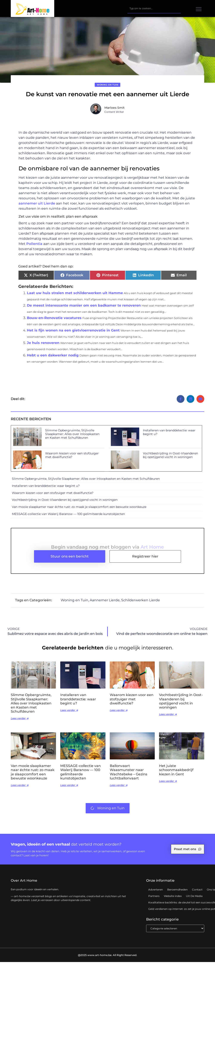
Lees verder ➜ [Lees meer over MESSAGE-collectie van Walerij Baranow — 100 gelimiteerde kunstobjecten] (69, 788)
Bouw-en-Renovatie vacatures (54, 321)
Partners (153, 899)
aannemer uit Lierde (37, 207)
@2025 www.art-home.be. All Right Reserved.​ (107, 958)
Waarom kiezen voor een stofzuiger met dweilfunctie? (72, 458)
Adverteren (155, 892)
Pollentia (34, 247)
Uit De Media (194, 899)
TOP (201, 1030)
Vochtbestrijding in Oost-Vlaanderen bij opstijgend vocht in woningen (170, 458)
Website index (173, 899)
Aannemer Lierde (105, 603)
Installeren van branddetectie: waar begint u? (169, 435)
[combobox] (154, 8)
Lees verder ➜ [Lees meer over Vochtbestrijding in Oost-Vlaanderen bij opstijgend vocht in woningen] (168, 717)
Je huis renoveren (43, 346)
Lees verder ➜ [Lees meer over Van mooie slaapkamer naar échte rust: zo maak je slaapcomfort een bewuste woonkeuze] (19, 788)
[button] (199, 9)
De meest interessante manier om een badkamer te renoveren (84, 308)
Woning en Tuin (107, 87)
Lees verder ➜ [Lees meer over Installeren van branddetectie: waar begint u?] (69, 713)
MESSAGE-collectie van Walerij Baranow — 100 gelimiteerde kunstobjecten (68, 517)
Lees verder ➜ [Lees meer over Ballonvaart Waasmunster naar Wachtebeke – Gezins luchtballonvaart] (118, 788)
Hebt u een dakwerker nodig (53, 358)
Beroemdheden (177, 892)
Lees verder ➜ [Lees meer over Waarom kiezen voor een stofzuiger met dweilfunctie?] (118, 713)
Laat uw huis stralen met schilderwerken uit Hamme (75, 296)
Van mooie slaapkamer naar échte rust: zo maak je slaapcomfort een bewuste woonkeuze (79, 510)
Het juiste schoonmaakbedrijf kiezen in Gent (176, 773)
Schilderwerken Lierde (140, 603)
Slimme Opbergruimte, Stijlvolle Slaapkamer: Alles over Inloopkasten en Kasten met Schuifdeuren (72, 437)
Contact (197, 892)
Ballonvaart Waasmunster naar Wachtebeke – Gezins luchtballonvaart (128, 775)
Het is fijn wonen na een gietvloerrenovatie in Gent (73, 333)
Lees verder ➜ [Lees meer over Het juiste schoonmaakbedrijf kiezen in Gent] (168, 784)
